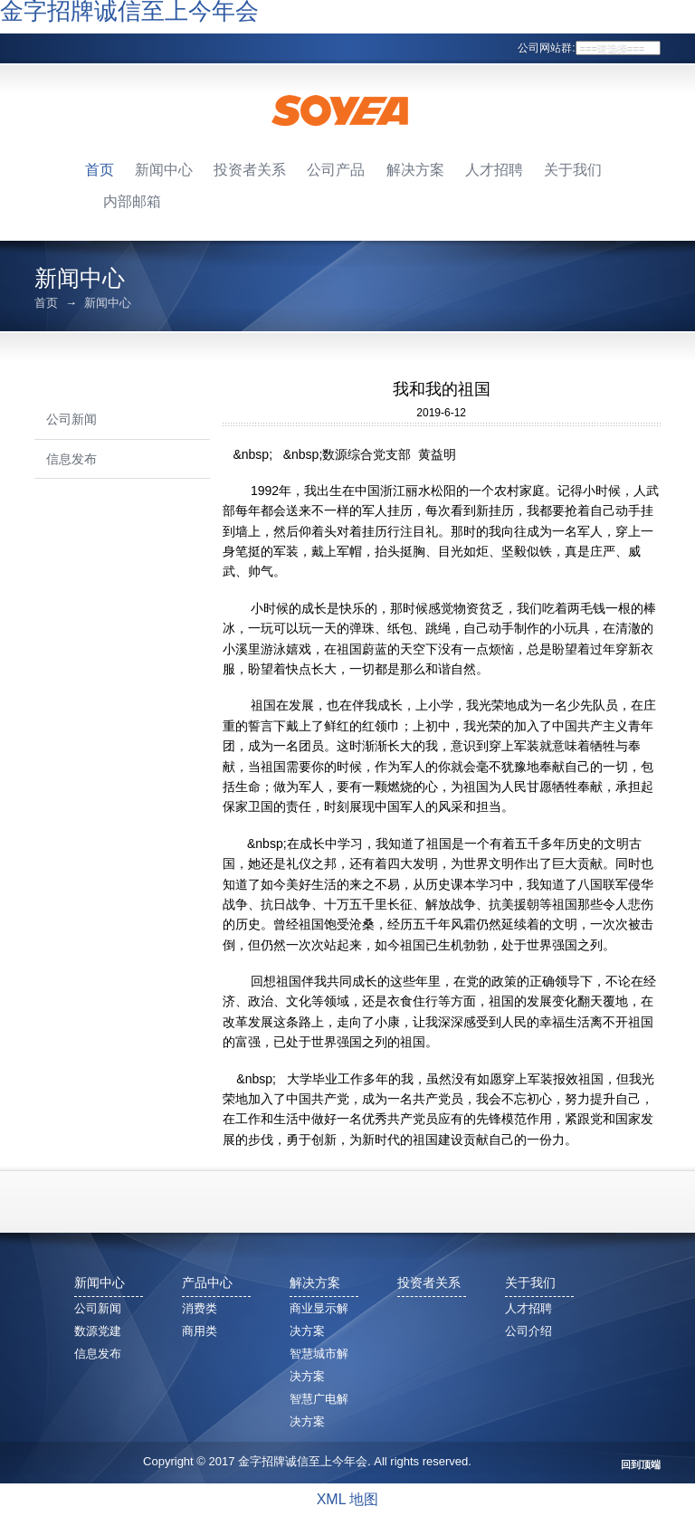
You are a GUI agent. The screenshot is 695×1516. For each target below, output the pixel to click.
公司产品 (336, 169)
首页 (99, 169)
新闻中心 (164, 169)
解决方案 (415, 169)
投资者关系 (250, 169)
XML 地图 (348, 1499)
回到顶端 (641, 1465)
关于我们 (573, 169)
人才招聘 (494, 169)
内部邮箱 (132, 201)
